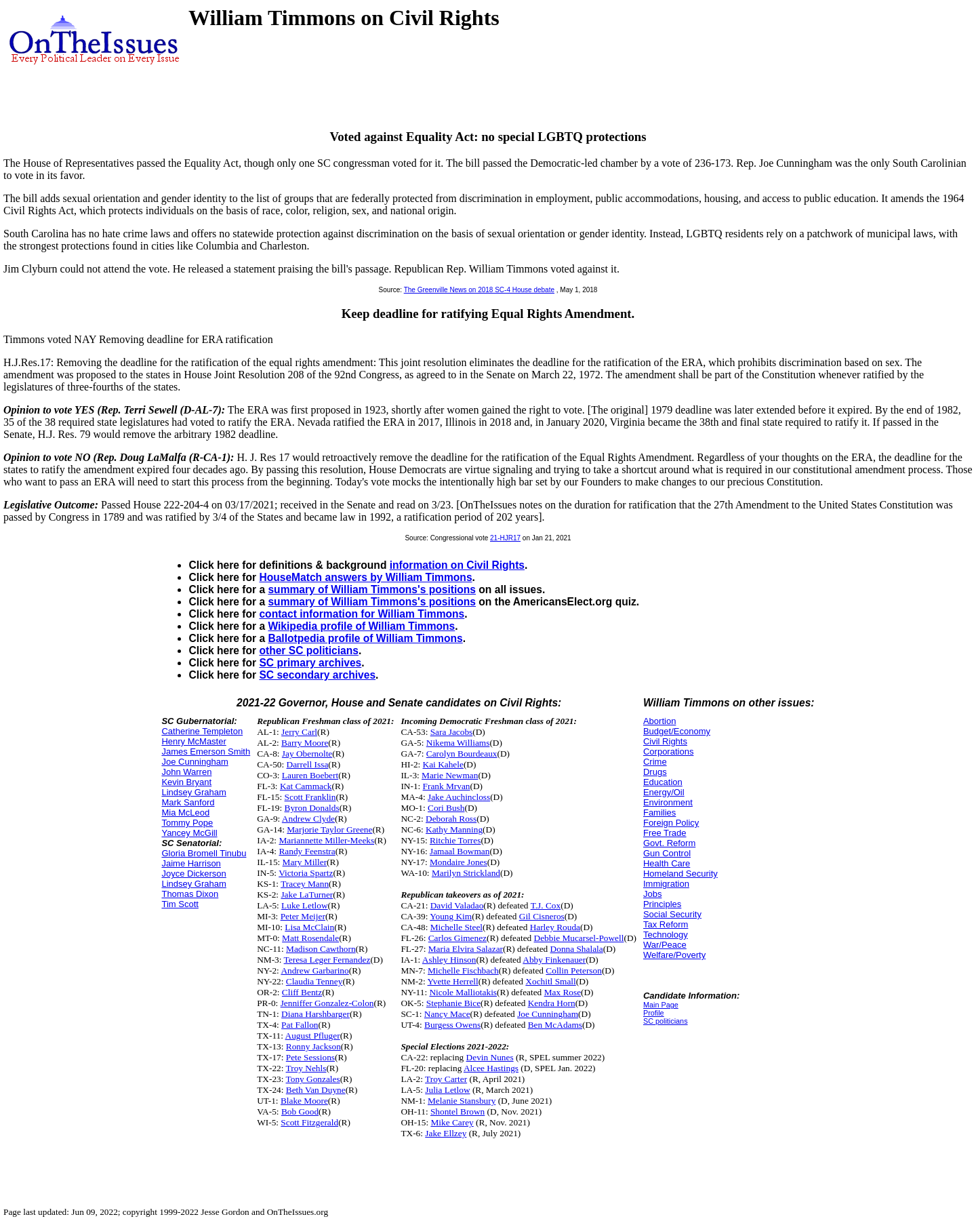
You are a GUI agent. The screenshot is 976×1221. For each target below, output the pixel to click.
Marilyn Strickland (466, 873)
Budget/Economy (676, 731)
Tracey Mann (305, 884)
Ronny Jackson (313, 1046)
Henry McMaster (193, 741)
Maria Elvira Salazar (465, 949)
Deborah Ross (451, 819)
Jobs (652, 894)
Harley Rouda (555, 927)
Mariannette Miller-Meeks (326, 840)
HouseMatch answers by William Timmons (365, 577)
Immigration (666, 884)
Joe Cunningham (194, 762)
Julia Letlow (447, 1090)
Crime (655, 762)
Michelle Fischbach (463, 970)
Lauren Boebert (310, 775)
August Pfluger (312, 1035)
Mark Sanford (187, 802)
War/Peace (665, 945)
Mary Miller (305, 862)
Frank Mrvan (446, 786)
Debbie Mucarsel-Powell (579, 938)
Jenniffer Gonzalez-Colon (327, 1003)
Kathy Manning (454, 829)
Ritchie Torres (455, 840)
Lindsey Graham (193, 792)
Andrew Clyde (308, 819)
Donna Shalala (576, 949)
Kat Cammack (306, 786)
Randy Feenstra (307, 851)
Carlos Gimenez (457, 938)
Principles (662, 904)
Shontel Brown (457, 1111)
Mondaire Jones (458, 862)
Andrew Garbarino (314, 970)
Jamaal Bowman (459, 851)
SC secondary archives (317, 675)
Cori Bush (446, 808)
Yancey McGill (189, 833)
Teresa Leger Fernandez (327, 960)
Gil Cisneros (542, 916)
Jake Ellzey (445, 1133)
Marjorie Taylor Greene (329, 829)
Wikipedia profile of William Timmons (361, 626)
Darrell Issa (308, 764)
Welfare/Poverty (674, 955)
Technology (665, 934)
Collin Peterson (574, 970)
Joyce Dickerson (193, 873)
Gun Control (667, 853)
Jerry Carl (299, 732)
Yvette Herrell (453, 981)
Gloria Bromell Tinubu (203, 853)
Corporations (668, 751)
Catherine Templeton (202, 731)
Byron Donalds (312, 808)
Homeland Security (680, 873)
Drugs (655, 772)
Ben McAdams (555, 1025)
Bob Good (300, 1111)
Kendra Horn (551, 1003)
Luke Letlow (304, 905)
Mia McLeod (185, 812)
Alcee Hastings (491, 1068)
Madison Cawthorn (321, 949)
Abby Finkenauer (554, 960)
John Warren (186, 772)
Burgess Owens (452, 1025)
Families (659, 812)
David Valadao (457, 905)
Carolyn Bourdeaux (461, 753)
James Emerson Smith (205, 751)
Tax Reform (665, 924)
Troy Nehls (306, 1068)
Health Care (666, 863)
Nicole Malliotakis (463, 992)
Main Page (660, 1005)
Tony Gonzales (313, 1079)
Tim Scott (179, 904)
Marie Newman (450, 775)
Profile (653, 1013)
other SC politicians (308, 650)
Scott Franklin (310, 797)
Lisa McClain (309, 927)
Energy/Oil (664, 792)
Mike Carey (451, 1122)
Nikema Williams (458, 743)
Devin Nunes (490, 1057)
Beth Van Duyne (316, 1090)
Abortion (659, 721)
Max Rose (562, 992)
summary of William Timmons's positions (372, 589)
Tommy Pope (187, 823)
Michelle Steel (456, 927)
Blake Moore (304, 1101)
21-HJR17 (505, 538)
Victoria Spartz (306, 873)
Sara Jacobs (451, 732)
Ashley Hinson (449, 960)
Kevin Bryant (186, 782)
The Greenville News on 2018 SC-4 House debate (479, 290)
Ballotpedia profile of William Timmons (365, 638)
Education (663, 782)
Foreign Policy (671, 823)
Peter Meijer (303, 916)
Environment (668, 802)
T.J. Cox (546, 905)
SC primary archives (310, 662)
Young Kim (451, 916)
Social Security (672, 914)
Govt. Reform (669, 843)
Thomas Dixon (189, 894)
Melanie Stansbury (461, 1101)
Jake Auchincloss (459, 797)
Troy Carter (446, 1079)
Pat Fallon (299, 1025)
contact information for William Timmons (361, 614)
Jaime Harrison (190, 863)
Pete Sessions (310, 1057)
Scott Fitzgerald (309, 1122)
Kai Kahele (443, 764)
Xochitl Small (550, 981)
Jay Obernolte (307, 753)
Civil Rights (665, 741)
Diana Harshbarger (315, 1014)
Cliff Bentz (302, 992)
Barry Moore (304, 743)
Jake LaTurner (307, 894)
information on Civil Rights (457, 565)
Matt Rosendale (310, 938)
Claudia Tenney (314, 981)
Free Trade (665, 833)
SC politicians (665, 1021)
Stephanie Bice (453, 1003)
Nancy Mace (447, 1014)
